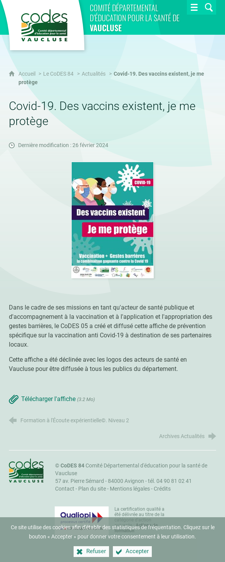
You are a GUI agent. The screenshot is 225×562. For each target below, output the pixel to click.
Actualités (94, 74)
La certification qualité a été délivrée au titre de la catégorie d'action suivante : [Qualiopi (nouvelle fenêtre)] (139, 519)
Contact (64, 489)
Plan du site (92, 489)
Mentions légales (130, 489)
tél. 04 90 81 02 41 (170, 481)
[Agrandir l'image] (112, 219)
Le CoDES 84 (58, 74)
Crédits (162, 489)
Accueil (27, 74)
